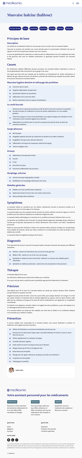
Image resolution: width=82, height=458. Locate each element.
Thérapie (52, 28)
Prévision (60, 28)
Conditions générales (47, 431)
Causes (25, 28)
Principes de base (15, 28)
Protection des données (48, 429)
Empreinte (44, 427)
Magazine (10, 429)
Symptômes (33, 28)
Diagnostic (43, 28)
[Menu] (77, 3)
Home (9, 427)
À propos (10, 431)
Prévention (69, 28)
